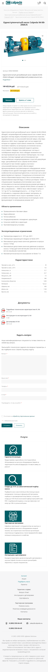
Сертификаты (24, 598)
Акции (24, 579)
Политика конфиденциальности (24, 609)
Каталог (24, 576)
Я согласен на (19, 416)
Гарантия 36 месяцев (13, 457)
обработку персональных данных (24, 416)
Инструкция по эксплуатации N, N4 (18, 315)
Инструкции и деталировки (15, 555)
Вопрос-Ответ (24, 592)
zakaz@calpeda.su (36, 623)
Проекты (24, 584)
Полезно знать (24, 606)
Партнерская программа (14, 523)
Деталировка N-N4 (13, 322)
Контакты (24, 612)
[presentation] (17, 409)
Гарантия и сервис (24, 589)
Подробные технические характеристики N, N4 (23, 309)
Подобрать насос (24, 582)
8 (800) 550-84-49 (15, 623)
